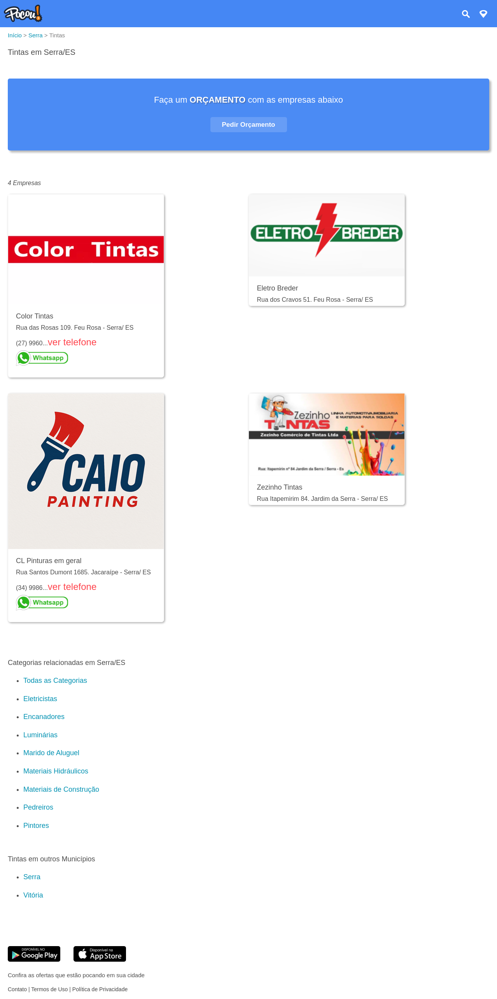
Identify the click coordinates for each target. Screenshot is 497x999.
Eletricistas (40, 699)
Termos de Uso (49, 989)
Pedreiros (38, 807)
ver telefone (72, 342)
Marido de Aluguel (51, 753)
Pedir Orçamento (248, 124)
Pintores (36, 825)
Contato (17, 989)
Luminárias (40, 735)
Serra (31, 877)
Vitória (33, 895)
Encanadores (44, 717)
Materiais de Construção (61, 789)
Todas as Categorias (55, 680)
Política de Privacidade (100, 989)
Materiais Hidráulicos (55, 771)
